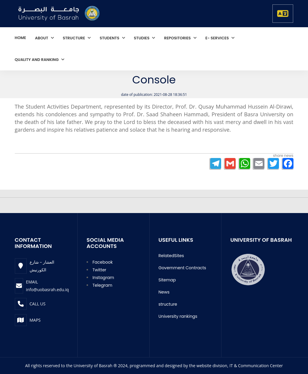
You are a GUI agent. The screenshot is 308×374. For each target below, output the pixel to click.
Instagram (103, 277)
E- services (217, 38)
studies (142, 38)
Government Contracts (182, 268)
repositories (177, 38)
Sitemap (167, 280)
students (110, 38)
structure (74, 38)
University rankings (178, 316)
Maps (35, 320)
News (164, 292)
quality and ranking (37, 59)
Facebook (102, 262)
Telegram (102, 285)
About (42, 38)
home (20, 38)
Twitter (99, 270)
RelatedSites (171, 256)
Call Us (38, 304)
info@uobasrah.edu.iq (47, 289)
